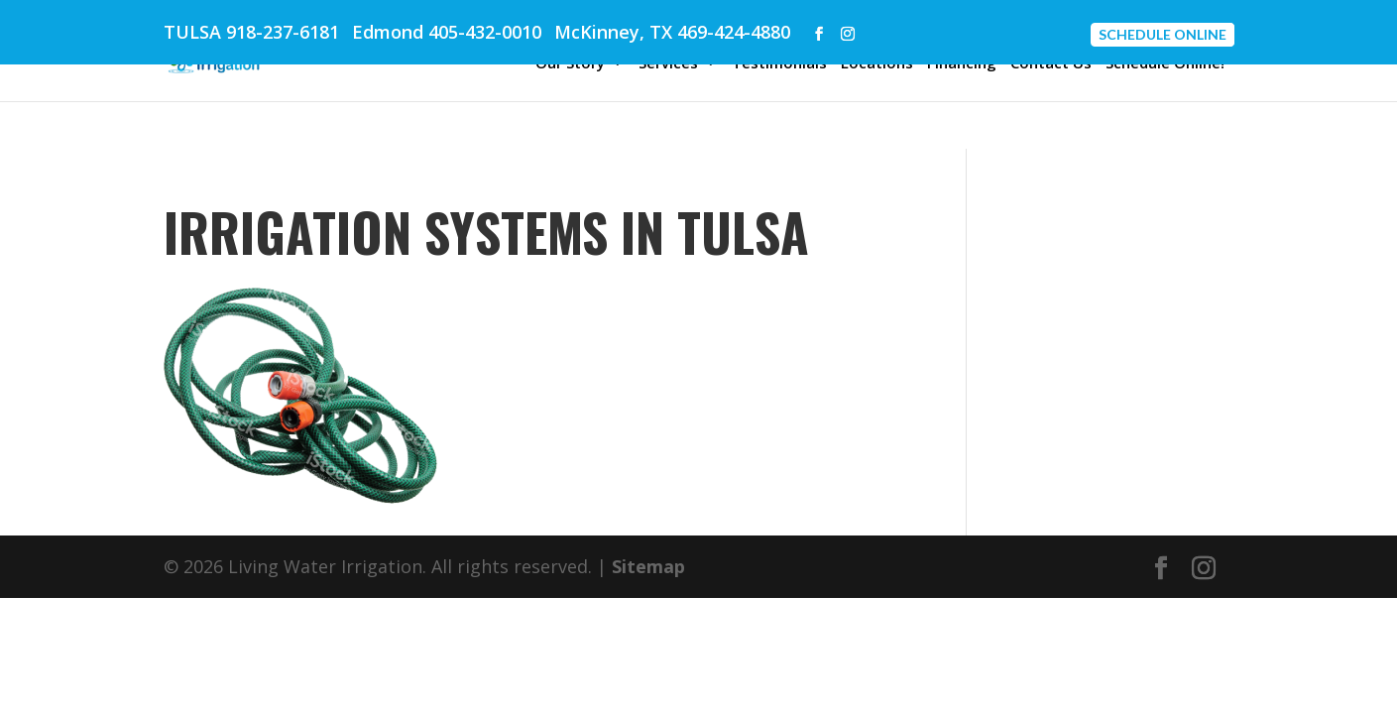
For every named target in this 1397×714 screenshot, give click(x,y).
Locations (877, 64)
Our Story (570, 64)
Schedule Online (1162, 34)
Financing (961, 64)
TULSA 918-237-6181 (251, 32)
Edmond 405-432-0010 (446, 32)
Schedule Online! (1165, 64)
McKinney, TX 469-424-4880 (672, 32)
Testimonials (779, 64)
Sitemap (648, 566)
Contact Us (1051, 64)
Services (668, 64)
